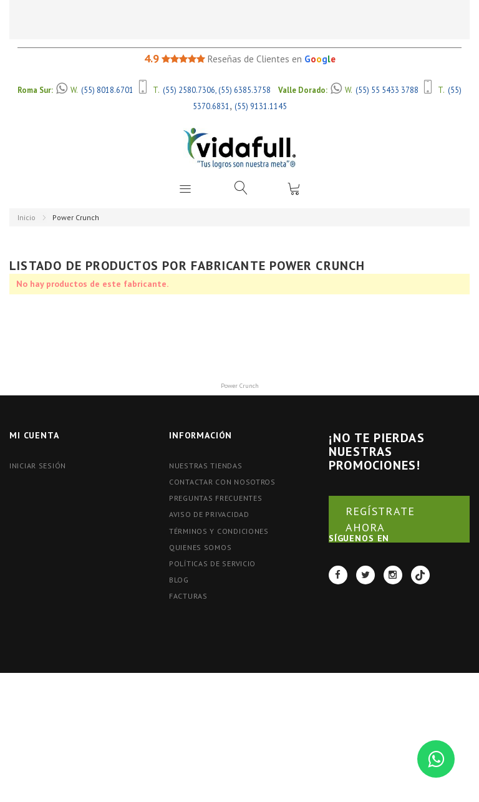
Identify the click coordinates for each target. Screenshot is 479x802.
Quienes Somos (200, 547)
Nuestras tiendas (206, 465)
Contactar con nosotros (222, 481)
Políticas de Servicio (212, 563)
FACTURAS (188, 596)
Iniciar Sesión (37, 465)
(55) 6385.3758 (244, 90)
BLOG (179, 579)
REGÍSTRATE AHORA (380, 519)
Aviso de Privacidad (209, 514)
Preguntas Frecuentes (215, 498)
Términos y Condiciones (219, 531)
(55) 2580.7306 (189, 90)
